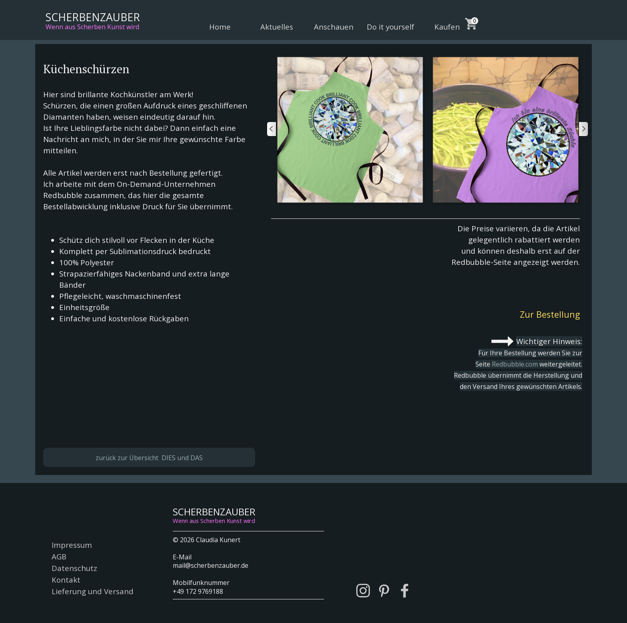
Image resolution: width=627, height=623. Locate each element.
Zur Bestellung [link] (550, 314)
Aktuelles (276, 27)
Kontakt (66, 580)
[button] (349, 129)
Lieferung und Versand (93, 591)
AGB (59, 556)
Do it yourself (390, 27)
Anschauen (333, 27)
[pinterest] (384, 591)
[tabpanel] (149, 237)
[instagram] (363, 591)
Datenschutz (74, 568)
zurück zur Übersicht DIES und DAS (149, 457)
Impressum (72, 545)
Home (220, 27)
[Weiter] (583, 129)
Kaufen (447, 27)
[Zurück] (272, 129)
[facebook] (405, 591)
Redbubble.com (515, 364)
